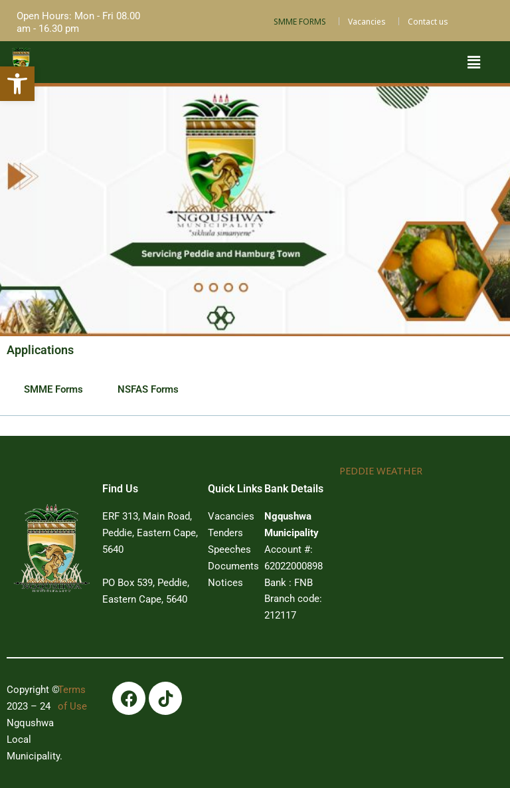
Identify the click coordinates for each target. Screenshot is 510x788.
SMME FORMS (300, 21)
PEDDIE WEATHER (380, 470)
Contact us (428, 21)
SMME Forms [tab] (53, 389)
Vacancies (367, 21)
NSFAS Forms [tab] (148, 389)
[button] (473, 61)
